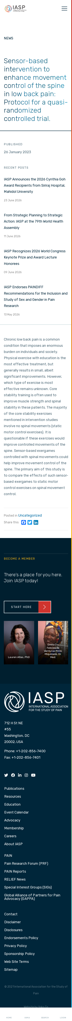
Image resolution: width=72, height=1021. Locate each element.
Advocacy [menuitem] (12, 820)
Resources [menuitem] (12, 797)
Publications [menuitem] (14, 789)
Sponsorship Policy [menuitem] (19, 954)
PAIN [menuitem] (8, 856)
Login (63, 1014)
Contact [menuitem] (11, 914)
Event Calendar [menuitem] (16, 812)
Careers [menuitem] (10, 836)
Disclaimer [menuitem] (12, 922)
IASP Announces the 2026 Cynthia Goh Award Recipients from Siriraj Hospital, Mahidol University (34, 185)
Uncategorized (30, 515)
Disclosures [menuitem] (13, 930)
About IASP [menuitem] (13, 844)
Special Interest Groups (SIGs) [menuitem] (28, 887)
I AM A (27, 1014)
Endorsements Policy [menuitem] (21, 938)
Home (9, 1014)
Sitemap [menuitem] (11, 970)
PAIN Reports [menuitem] (15, 872)
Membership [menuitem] (14, 828)
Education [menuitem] (12, 805)
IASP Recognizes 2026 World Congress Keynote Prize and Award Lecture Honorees (34, 257)
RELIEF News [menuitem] (15, 880)
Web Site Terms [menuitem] (16, 962)
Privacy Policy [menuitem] (15, 946)
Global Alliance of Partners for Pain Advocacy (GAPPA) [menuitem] (32, 897)
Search (45, 1014)
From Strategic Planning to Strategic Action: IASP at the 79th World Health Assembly (33, 221)
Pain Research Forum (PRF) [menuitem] (26, 864)
